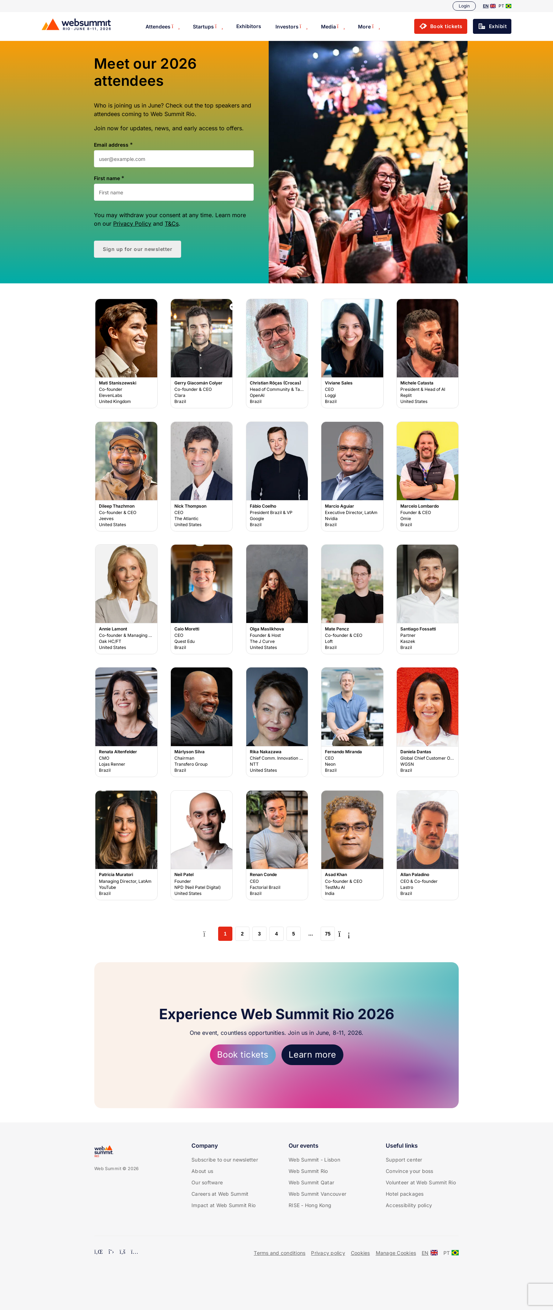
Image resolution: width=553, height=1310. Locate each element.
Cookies (360, 1253)
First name (107, 178)
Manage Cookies (396, 1253)
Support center (404, 1160)
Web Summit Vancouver (317, 1194)
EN (489, 6)
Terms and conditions (279, 1253)
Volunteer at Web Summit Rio (421, 1182)
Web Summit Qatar (311, 1182)
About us (202, 1171)
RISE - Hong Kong (310, 1205)
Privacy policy (328, 1253)
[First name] (174, 192)
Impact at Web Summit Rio (223, 1205)
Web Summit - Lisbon (314, 1160)
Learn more (312, 1054)
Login (464, 6)
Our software (207, 1182)
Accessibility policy (409, 1205)
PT (505, 6)
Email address (111, 144)
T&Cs (172, 223)
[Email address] (174, 158)
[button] (440, 26)
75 (328, 934)
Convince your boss (409, 1171)
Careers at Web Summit (219, 1194)
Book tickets (243, 1054)
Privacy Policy (132, 223)
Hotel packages (405, 1194)
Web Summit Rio (308, 1171)
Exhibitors (248, 26)
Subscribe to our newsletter (224, 1160)
